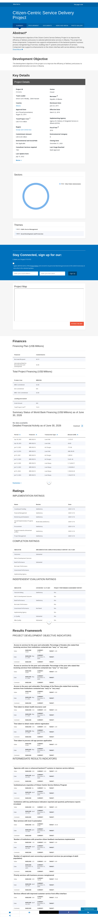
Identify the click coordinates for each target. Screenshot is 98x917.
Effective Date (55, 109)
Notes (18, 160)
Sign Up (72, 273)
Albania (18, 106)
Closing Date (54, 141)
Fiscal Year (54, 127)
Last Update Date (22, 154)
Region (18, 127)
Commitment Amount (24, 134)
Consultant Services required (26, 147)
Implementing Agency (58, 118)
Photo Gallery (77, 25)
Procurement (33, 25)
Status (52, 89)
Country (19, 103)
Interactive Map (76, 324)
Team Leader (20, 96)
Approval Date (21, 109)
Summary (19, 25)
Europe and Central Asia (23, 130)
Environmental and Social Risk (26, 141)
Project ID (19, 89)
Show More (18, 49)
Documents (47, 25)
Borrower (54, 96)
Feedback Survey (89, 909)
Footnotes (16, 483)
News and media (62, 25)
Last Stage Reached (57, 147)
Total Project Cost (23, 118)
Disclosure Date (55, 103)
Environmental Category (58, 134)
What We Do (16, 4)
